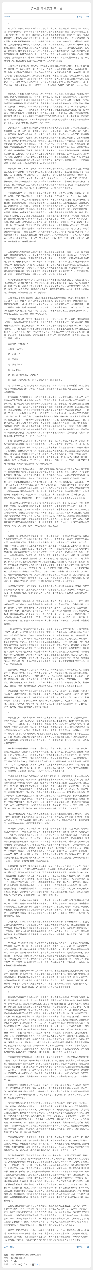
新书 (12, 1247)
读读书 (7, 16)
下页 (87, 16)
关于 (6, 1247)
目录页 (80, 16)
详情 (36, 1264)
